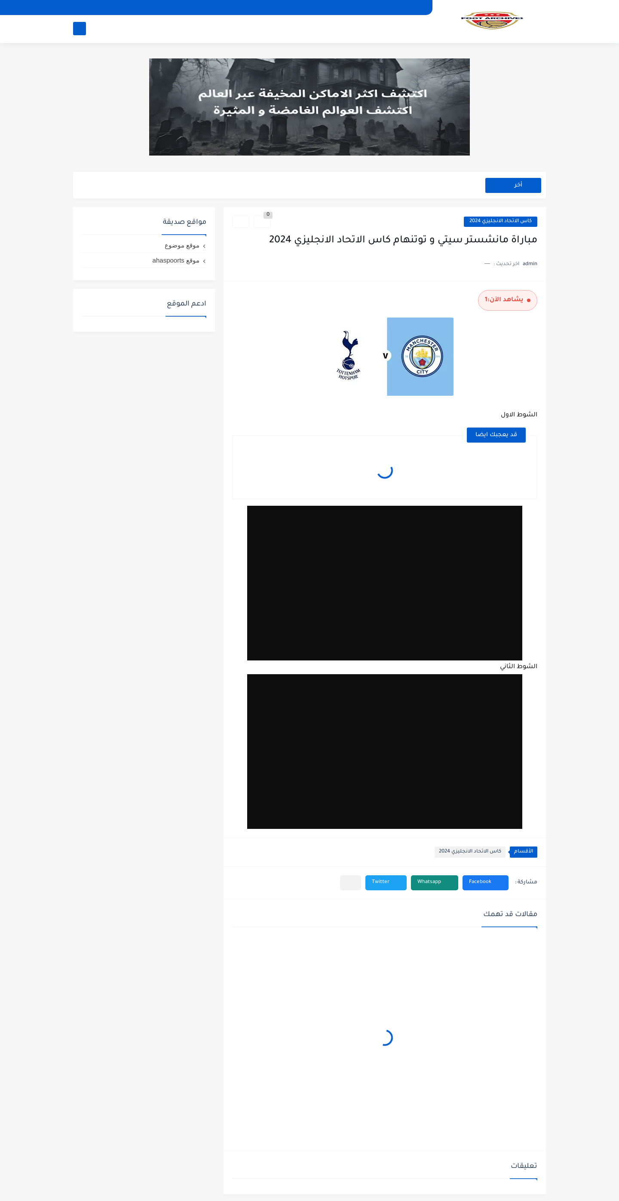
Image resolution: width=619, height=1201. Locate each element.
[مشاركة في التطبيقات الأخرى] (350, 882)
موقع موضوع (182, 245)
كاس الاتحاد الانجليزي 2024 (500, 221)
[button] (486, 882)
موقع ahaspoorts (176, 260)
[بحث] (79, 28)
